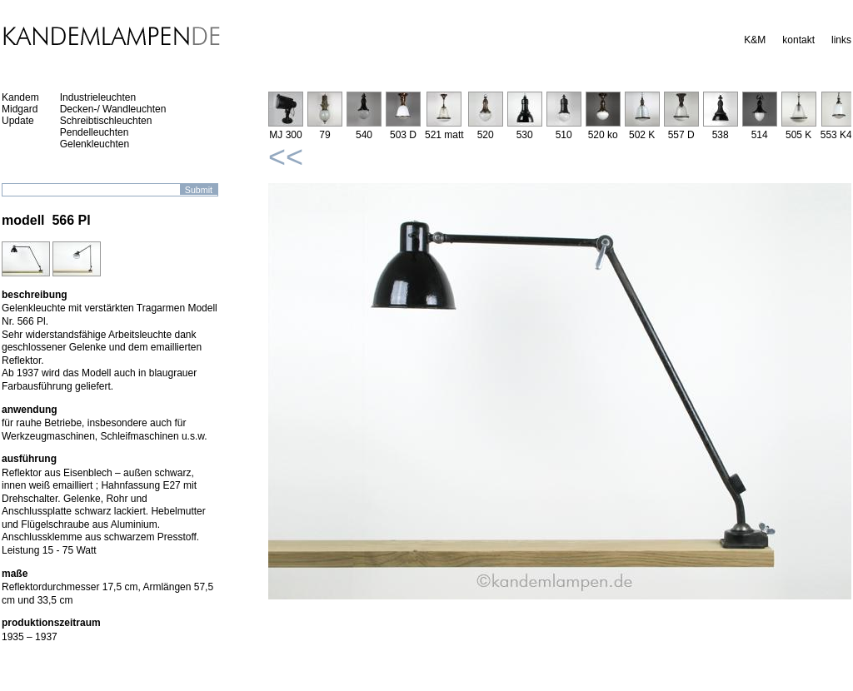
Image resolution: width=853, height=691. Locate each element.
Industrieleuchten (98, 97)
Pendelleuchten (94, 132)
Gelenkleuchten (94, 144)
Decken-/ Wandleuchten (113, 109)
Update (18, 121)
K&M (755, 40)
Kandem (20, 97)
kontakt (798, 40)
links (841, 40)
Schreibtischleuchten (106, 121)
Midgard (19, 109)
